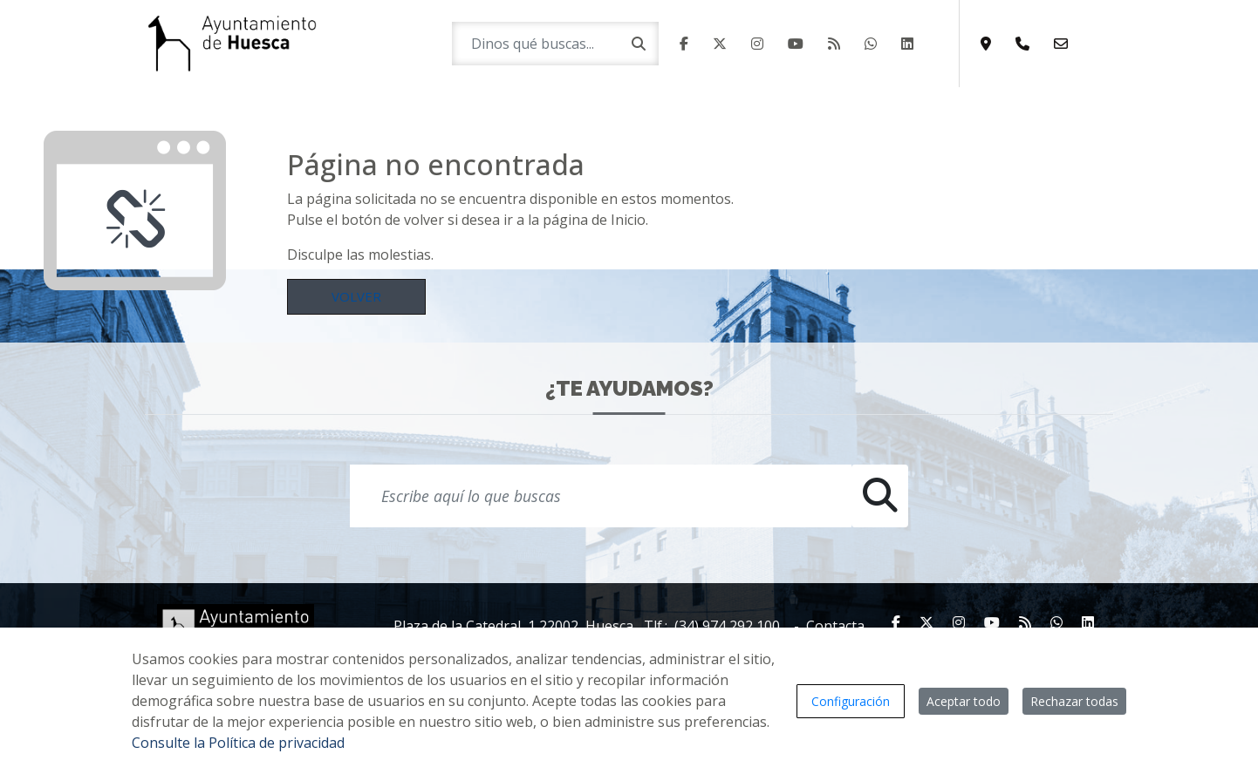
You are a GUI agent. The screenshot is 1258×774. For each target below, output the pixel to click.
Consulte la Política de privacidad (238, 742)
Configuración (850, 701)
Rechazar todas (1074, 701)
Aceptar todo (963, 701)
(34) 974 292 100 (727, 625)
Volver (356, 296)
